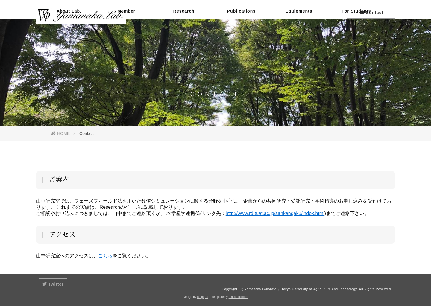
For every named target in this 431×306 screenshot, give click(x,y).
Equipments (298, 34)
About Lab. (69, 34)
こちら (105, 255)
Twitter (53, 284)
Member (127, 34)
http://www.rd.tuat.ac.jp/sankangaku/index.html (275, 213)
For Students (356, 34)
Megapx (202, 297)
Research (184, 34)
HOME (60, 133)
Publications (241, 34)
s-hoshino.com (238, 297)
